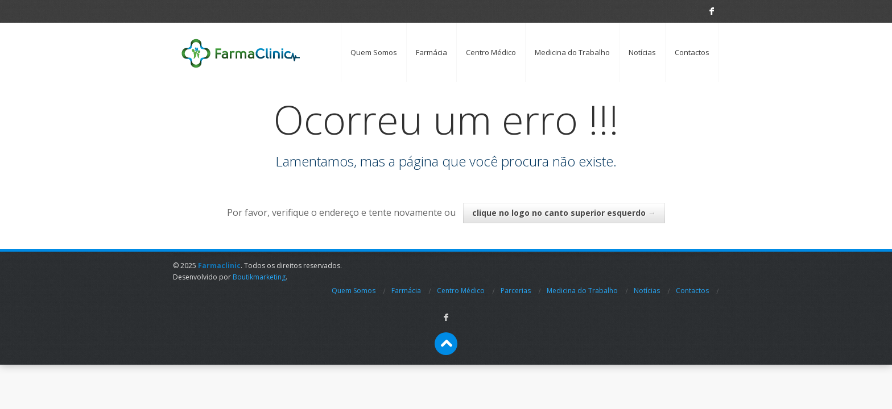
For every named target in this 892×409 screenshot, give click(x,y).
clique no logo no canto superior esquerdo (564, 212)
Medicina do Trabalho (572, 52)
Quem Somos (373, 52)
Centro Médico (491, 52)
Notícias (642, 52)
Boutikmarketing (259, 277)
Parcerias (516, 290)
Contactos (692, 52)
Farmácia (431, 52)
